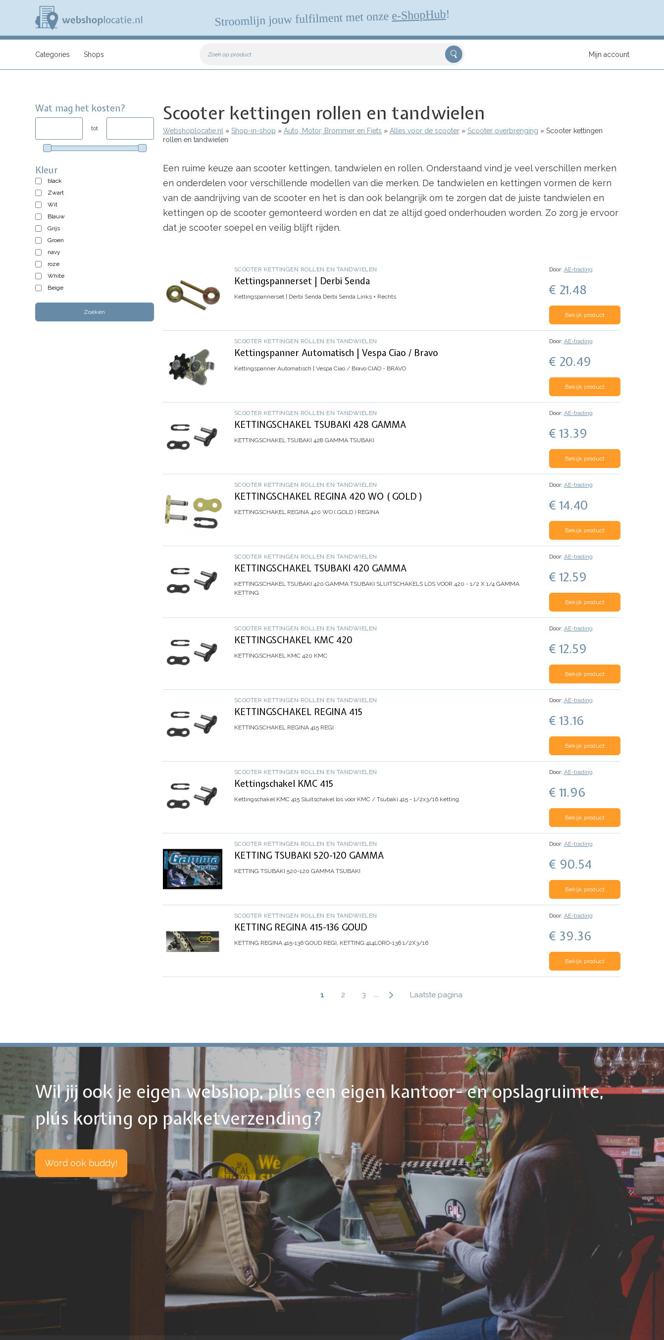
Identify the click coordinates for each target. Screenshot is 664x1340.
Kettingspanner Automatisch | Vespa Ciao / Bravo (336, 353)
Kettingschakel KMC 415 (283, 783)
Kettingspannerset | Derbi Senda (302, 281)
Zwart (56, 192)
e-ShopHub (418, 14)
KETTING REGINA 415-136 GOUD (300, 927)
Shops (94, 54)
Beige (55, 287)
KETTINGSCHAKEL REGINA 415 (298, 712)
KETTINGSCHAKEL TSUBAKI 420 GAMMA (320, 568)
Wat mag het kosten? (80, 108)
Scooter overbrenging (502, 131)
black (55, 180)
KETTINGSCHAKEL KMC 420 (293, 640)
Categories (52, 54)
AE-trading (578, 269)
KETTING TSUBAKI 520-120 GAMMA (309, 855)
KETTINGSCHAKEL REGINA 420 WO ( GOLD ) (328, 496)
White (56, 275)
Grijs (54, 228)
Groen (56, 240)
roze (53, 263)
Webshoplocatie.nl (193, 131)
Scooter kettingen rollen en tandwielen (305, 269)
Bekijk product (585, 314)
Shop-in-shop (253, 131)
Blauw (56, 216)
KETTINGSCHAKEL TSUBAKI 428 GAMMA (320, 424)
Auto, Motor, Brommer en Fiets (333, 131)
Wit (52, 204)
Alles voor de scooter (425, 131)
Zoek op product (230, 54)
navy (54, 252)
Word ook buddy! (81, 1163)
